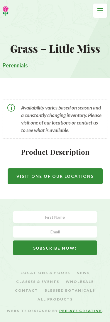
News (83, 273)
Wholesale (80, 282)
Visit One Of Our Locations (55, 176)
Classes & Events (37, 282)
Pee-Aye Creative (80, 310)
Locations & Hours (45, 273)
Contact (26, 290)
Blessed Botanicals (70, 290)
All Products (55, 299)
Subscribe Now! (55, 247)
